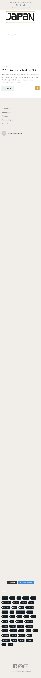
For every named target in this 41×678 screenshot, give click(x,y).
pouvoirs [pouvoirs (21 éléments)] (5, 635)
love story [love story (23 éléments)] (19, 621)
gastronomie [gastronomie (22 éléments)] (20, 612)
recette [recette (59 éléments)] (14, 635)
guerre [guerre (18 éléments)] (30, 612)
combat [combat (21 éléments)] (26, 598)
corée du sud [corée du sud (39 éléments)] (6, 602)
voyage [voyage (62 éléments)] (21, 640)
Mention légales (7, 120)
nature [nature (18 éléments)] (21, 630)
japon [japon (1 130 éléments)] (19, 616)
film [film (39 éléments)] (12, 612)
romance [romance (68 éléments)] (22, 635)
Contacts (4, 116)
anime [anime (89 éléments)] (12, 598)
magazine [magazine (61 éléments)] (29, 621)
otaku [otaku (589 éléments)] (28, 630)
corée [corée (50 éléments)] (33, 598)
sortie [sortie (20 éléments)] (29, 635)
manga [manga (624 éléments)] (13, 626)
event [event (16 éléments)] (14, 607)
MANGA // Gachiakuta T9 (18, 70)
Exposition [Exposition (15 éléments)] (30, 607)
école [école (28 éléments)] (10, 645)
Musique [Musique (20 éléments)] (13, 630)
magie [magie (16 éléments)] (5, 626)
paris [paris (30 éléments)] (35, 630)
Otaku (5, 67)
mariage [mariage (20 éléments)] (29, 626)
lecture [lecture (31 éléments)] (5, 621)
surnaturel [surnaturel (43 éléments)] (6, 640)
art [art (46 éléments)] (19, 598)
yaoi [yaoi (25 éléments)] (4, 645)
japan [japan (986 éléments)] (12, 616)
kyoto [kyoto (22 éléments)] (33, 616)
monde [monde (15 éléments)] (5, 630)
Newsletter (5, 124)
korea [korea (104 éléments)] (26, 616)
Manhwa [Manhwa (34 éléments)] (20, 626)
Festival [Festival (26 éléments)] (5, 612)
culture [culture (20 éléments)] (24, 602)
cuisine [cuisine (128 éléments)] (16, 602)
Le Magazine (6, 108)
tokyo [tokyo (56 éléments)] (14, 640)
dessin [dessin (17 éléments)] (31, 602)
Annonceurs (6, 112)
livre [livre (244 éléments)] (12, 621)
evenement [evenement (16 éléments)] (6, 607)
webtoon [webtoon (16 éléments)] (29, 640)
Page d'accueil (5, 35)
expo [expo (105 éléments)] (21, 607)
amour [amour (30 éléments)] (5, 598)
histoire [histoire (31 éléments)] (5, 616)
